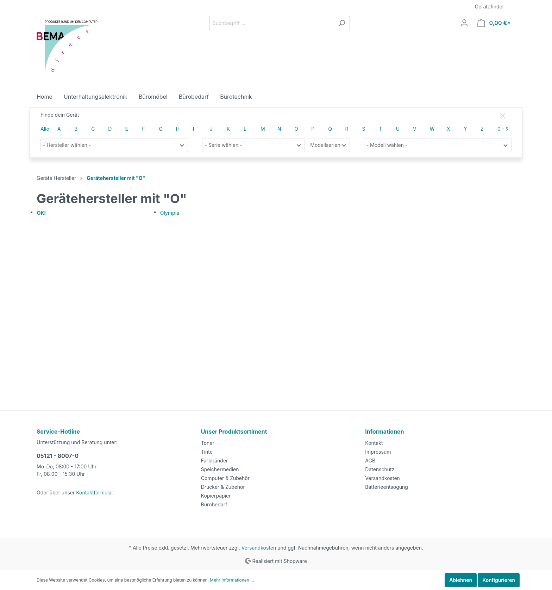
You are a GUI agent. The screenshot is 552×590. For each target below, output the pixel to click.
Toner (207, 442)
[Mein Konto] (467, 23)
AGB (370, 460)
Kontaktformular (91, 492)
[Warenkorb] (495, 23)
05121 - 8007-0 (56, 455)
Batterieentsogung (385, 486)
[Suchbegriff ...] (273, 23)
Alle (44, 129)
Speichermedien (219, 469)
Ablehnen (461, 580)
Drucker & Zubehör (222, 486)
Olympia (169, 213)
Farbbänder (213, 460)
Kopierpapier (215, 495)
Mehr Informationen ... (220, 580)
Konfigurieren (499, 580)
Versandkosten (381, 477)
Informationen (384, 431)
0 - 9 (502, 129)
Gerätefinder (490, 6)
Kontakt (373, 442)
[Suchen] (343, 23)
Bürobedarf (213, 504)
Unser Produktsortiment (233, 431)
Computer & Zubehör (224, 477)
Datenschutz (379, 469)
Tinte (206, 451)
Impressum (377, 451)
